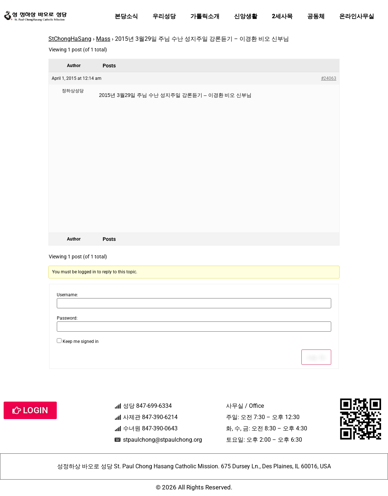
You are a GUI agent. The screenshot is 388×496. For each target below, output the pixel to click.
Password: (67, 318)
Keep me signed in (81, 341)
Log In (316, 357)
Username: (67, 295)
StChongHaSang (69, 38)
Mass (103, 38)
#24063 (328, 78)
